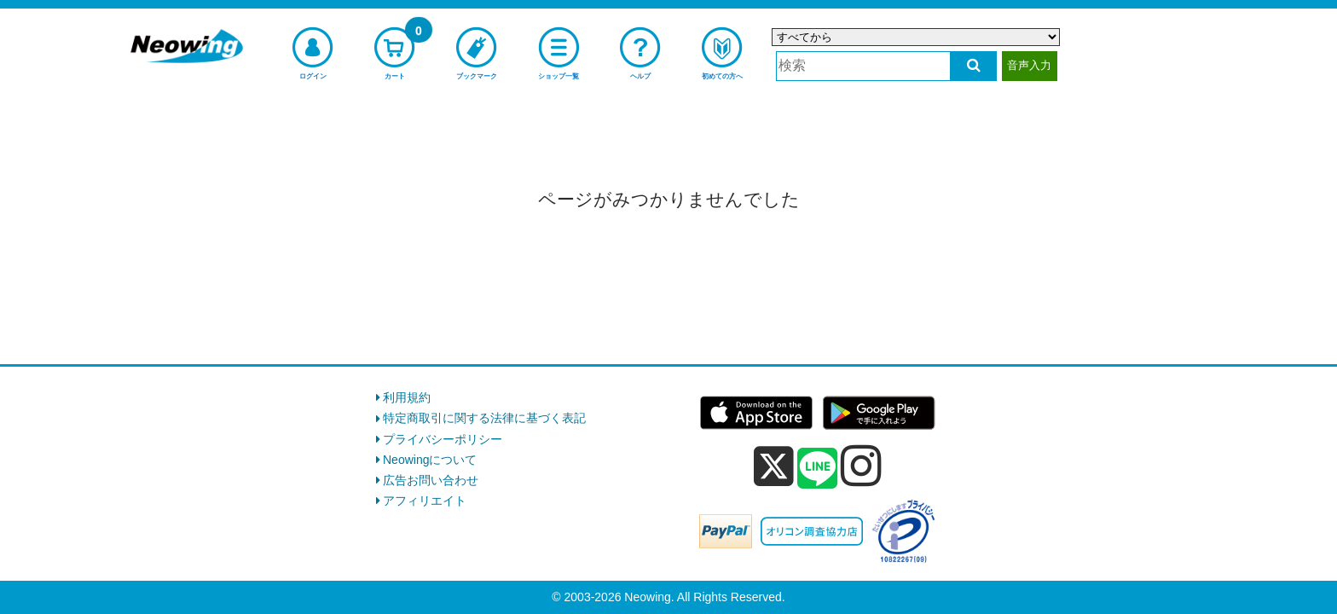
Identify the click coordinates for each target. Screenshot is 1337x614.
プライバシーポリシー (442, 439)
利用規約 (407, 397)
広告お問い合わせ (430, 480)
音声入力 (1029, 65)
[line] (817, 469)
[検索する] (973, 66)
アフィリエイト (424, 500)
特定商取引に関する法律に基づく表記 (484, 418)
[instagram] (861, 465)
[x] (774, 466)
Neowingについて (430, 459)
